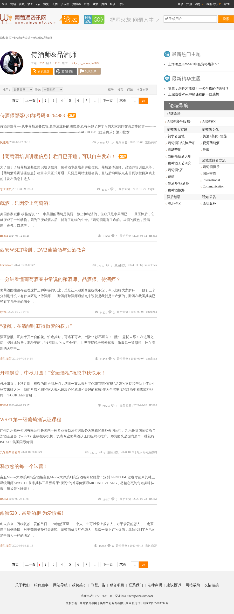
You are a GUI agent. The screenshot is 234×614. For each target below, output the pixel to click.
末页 (122, 100)
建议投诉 (173, 585)
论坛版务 (209, 203)
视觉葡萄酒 (211, 143)
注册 (189, 4)
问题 (130, 89)
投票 (120, 89)
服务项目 (117, 585)
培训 (113, 4)
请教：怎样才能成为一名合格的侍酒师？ (198, 88)
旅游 (86, 4)
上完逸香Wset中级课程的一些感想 (193, 94)
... (95, 100)
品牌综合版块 (178, 122)
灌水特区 (174, 203)
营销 (13, 4)
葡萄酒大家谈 (22, 38)
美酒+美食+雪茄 (215, 136)
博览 (46, 4)
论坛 (121, 4)
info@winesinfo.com (140, 596)
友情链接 (211, 585)
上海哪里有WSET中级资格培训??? (193, 64)
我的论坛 (213, 4)
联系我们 (136, 585)
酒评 (30, 4)
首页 (15, 100)
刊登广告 (98, 585)
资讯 (4, 4)
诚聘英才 (79, 585)
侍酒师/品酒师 (178, 183)
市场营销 (174, 150)
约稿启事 (41, 585)
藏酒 (95, 4)
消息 (199, 4)
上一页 (30, 100)
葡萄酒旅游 (176, 190)
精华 (111, 89)
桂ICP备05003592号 (155, 603)
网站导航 (60, 585)
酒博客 (76, 4)
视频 (22, 4)
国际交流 (209, 173)
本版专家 (142, 89)
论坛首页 (6, 38)
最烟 (206, 150)
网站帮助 (193, 585)
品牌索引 (209, 122)
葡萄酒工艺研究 (179, 163)
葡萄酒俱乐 (211, 167)
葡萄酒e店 (175, 170)
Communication (213, 186)
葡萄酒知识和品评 (181, 143)
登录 (180, 4)
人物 (55, 4)
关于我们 (22, 585)
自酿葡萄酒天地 (179, 156)
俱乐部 (65, 4)
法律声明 (155, 585)
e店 (38, 4)
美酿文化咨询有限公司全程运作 (120, 603)
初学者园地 (176, 136)
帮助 (227, 4)
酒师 (104, 4)
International (211, 180)
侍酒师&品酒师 (42, 38)
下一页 (108, 100)
